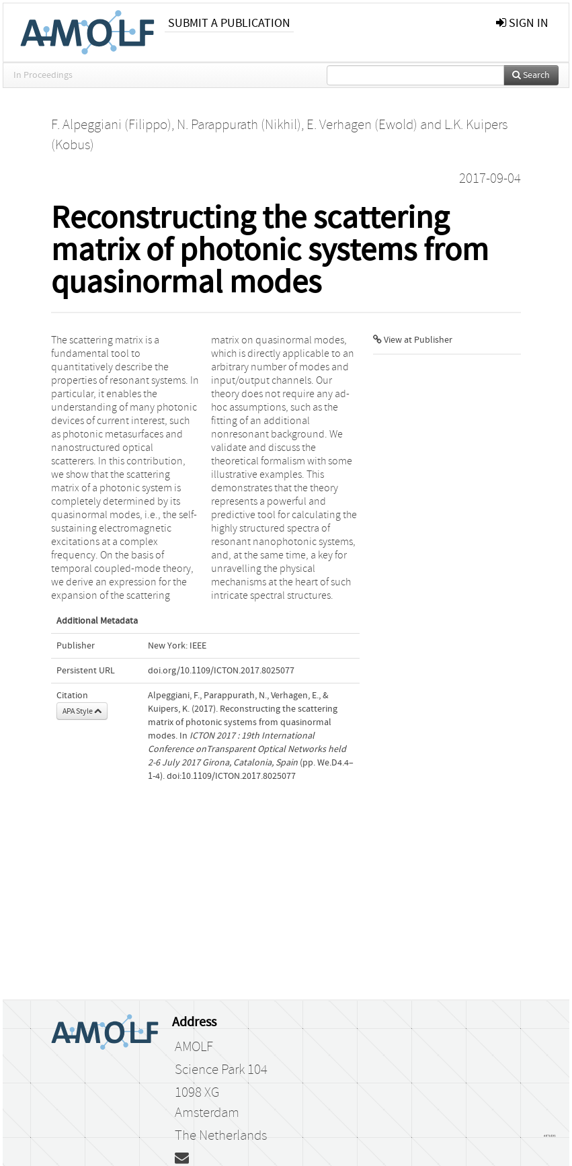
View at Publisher (412, 340)
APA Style (82, 711)
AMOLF (194, 1047)
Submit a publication (229, 23)
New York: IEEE (177, 645)
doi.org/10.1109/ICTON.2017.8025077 (221, 670)
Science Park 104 (221, 1070)
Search (531, 75)
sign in (522, 23)
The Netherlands (221, 1136)
